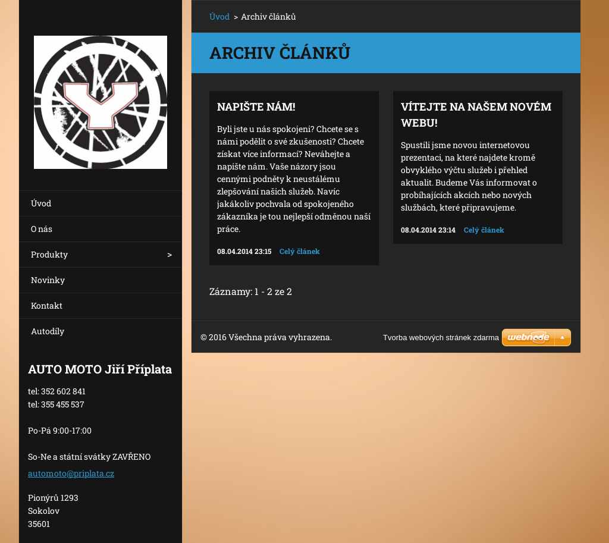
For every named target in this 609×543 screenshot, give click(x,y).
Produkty (49, 254)
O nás (41, 228)
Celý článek (300, 251)
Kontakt (46, 305)
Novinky (48, 279)
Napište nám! (256, 106)
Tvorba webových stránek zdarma (441, 337)
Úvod (41, 203)
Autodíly (47, 331)
